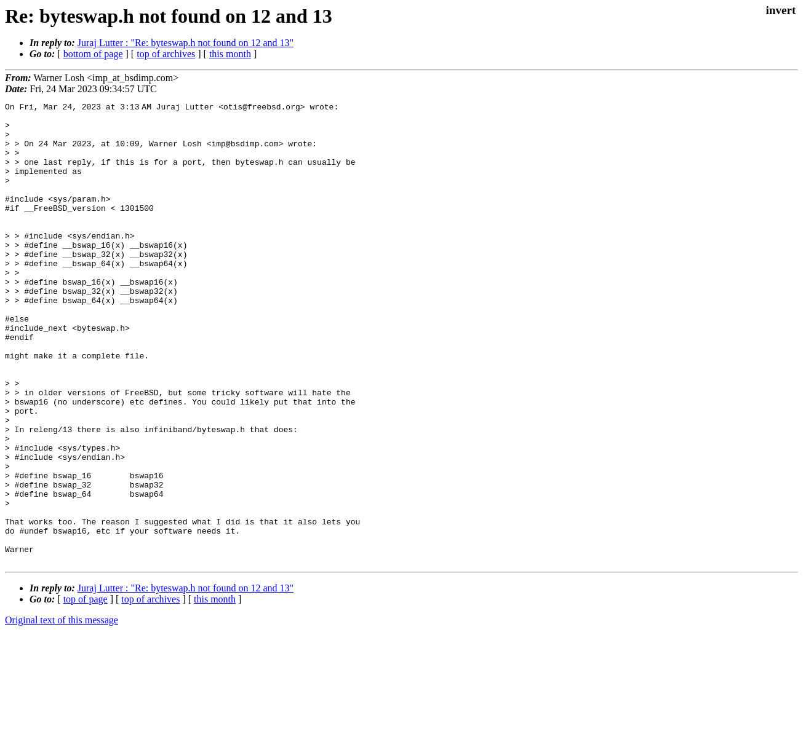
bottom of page (93, 54)
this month (230, 54)
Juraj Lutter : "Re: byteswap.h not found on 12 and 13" (186, 42)
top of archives (166, 54)
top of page (85, 691)
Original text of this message (61, 712)
